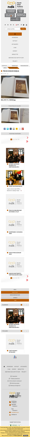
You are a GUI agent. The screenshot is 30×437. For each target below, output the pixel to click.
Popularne (5, 331)
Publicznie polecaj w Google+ (23, 129)
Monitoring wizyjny (15, 383)
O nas (15, 47)
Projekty (15, 61)
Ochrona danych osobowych (15, 381)
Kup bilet (15, 40)
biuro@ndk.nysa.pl (15, 412)
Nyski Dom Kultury (15, 295)
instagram (23, 25)
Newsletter (15, 54)
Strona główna (15, 34)
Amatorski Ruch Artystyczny (15, 57)
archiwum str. (14, 414)
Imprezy (15, 297)
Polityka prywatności (15, 378)
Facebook (21, 25)
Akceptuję (26, 435)
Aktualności (15, 44)
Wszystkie (15, 292)
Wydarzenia (15, 37)
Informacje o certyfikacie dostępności (15, 425)
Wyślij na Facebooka (5, 129)
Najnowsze (5, 304)
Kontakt (15, 51)
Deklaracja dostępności (15, 385)
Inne (15, 300)
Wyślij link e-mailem (20, 129)
